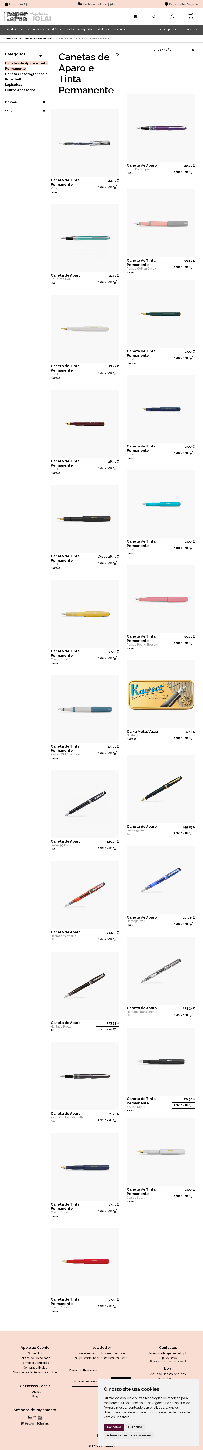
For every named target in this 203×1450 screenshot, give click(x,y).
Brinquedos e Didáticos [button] (92, 29)
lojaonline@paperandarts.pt (167, 1353)
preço (25, 110)
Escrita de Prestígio (39, 38)
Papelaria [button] (8, 29)
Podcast (35, 1391)
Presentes (119, 29)
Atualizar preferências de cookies (34, 1372)
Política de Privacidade (35, 1358)
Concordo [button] (114, 1427)
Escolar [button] (37, 29)
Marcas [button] (191, 29)
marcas (25, 102)
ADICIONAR (105, 187)
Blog (35, 1396)
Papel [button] (68, 29)
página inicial (13, 38)
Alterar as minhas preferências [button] (129, 1435)
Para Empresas (167, 29)
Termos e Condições (35, 1362)
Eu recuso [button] (135, 1427)
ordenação (174, 49)
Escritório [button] (53, 29)
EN (136, 17)
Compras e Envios (35, 1367)
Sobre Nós (35, 1353)
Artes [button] (23, 29)
